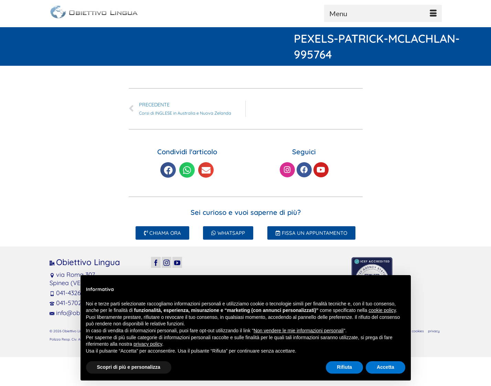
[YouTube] (177, 262)
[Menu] (383, 13)
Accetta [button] (385, 367)
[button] (168, 170)
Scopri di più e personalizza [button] (128, 367)
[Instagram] (166, 262)
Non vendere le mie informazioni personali (298, 330)
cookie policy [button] (382, 310)
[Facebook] (156, 262)
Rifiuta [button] (344, 367)
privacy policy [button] (148, 344)
